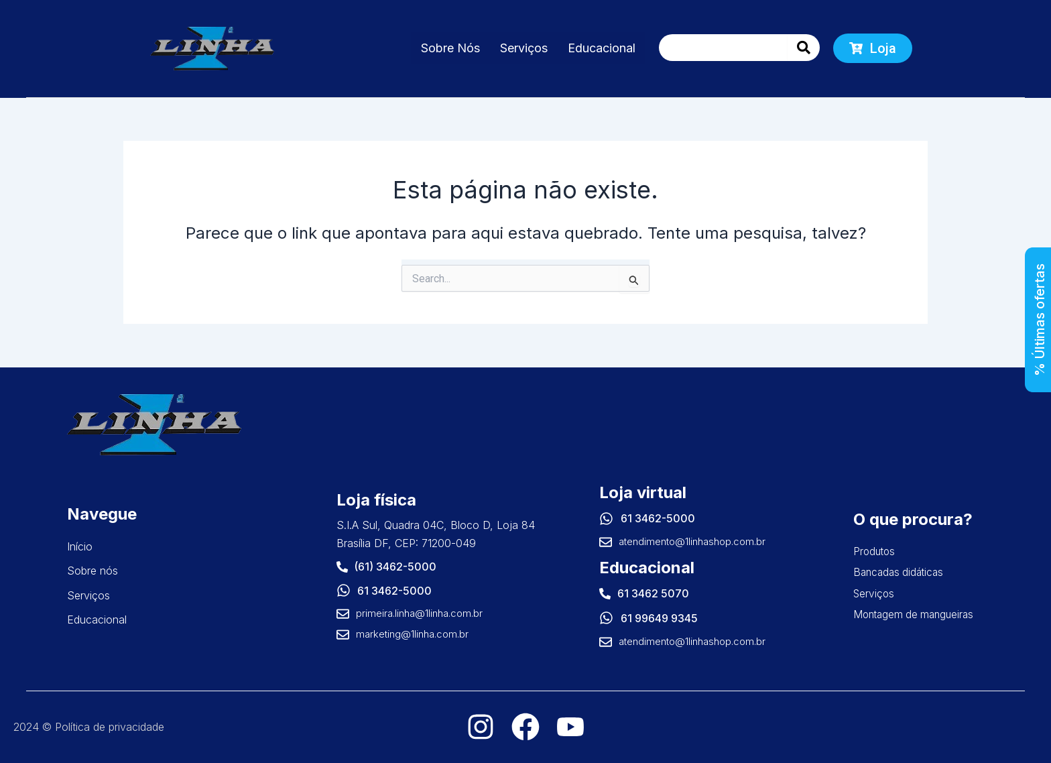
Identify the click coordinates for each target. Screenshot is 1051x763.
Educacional (601, 48)
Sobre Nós (450, 48)
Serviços (524, 48)
